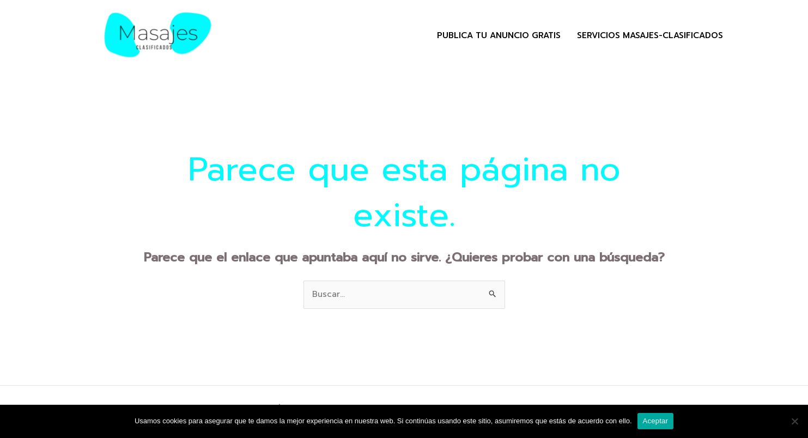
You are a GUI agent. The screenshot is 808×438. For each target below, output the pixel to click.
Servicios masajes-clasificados (650, 35)
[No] (794, 421)
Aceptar (656, 421)
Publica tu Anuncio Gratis (499, 35)
